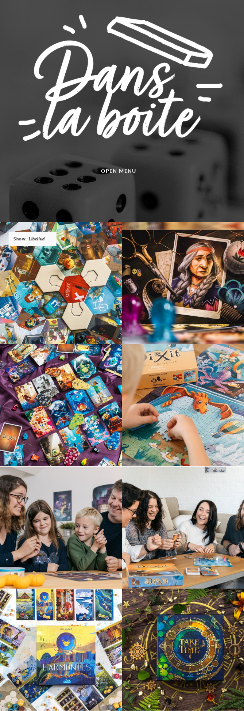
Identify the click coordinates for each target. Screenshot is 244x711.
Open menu (118, 170)
